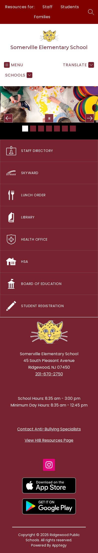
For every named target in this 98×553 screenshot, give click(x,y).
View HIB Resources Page (49, 440)
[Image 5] (57, 129)
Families (42, 17)
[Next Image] (89, 118)
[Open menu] (13, 65)
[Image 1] (25, 129)
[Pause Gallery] (49, 118)
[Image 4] (49, 129)
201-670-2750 (49, 374)
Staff (48, 7)
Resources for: (20, 7)
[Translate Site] (78, 65)
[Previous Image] (8, 118)
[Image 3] (41, 129)
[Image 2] (33, 129)
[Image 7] (73, 129)
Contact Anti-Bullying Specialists (49, 429)
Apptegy (59, 545)
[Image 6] (65, 129)
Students (70, 7)
